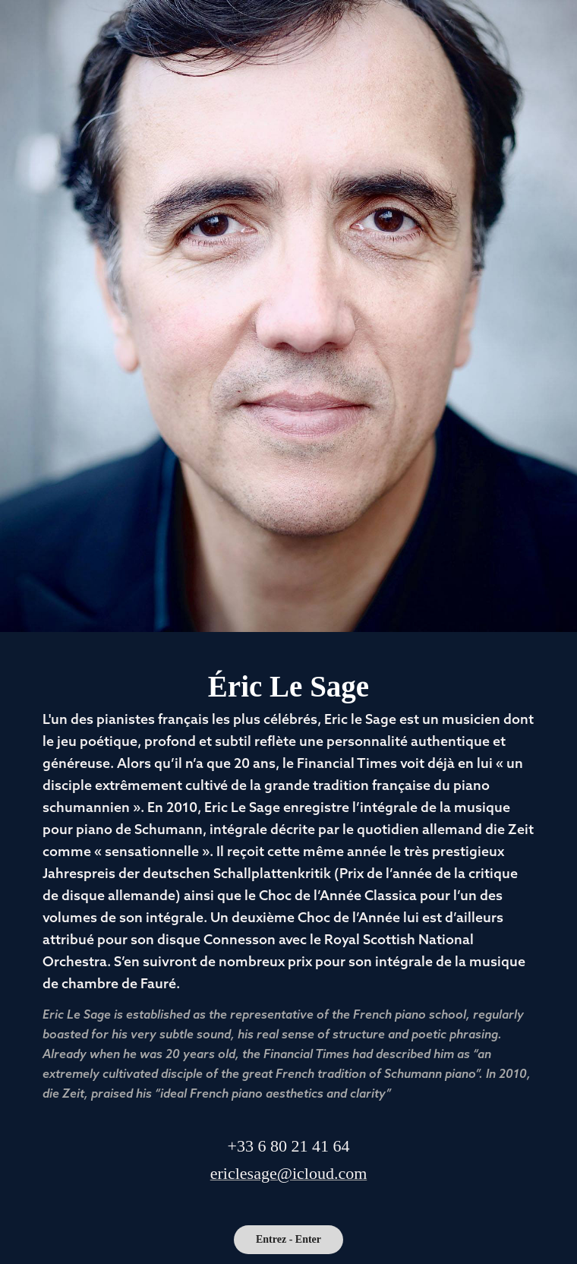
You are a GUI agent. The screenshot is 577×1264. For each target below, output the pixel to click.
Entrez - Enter (288, 1239)
